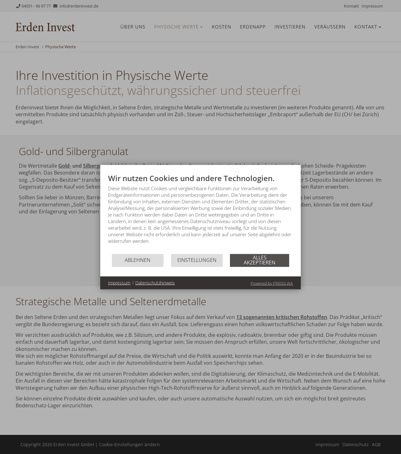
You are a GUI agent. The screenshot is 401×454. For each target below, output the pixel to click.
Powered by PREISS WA (272, 283)
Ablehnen (137, 260)
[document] (200, 213)
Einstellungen (196, 260)
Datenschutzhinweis (155, 283)
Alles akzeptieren (259, 260)
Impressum (119, 283)
